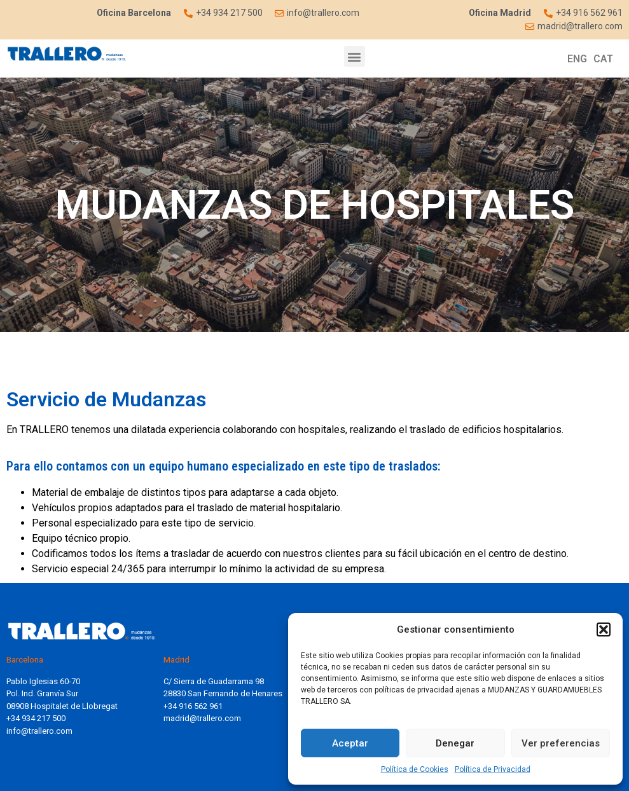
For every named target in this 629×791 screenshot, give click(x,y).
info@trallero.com (39, 731)
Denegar (455, 743)
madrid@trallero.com (202, 718)
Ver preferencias (561, 743)
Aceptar (350, 743)
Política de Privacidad (492, 769)
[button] (603, 629)
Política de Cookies (414, 769)
